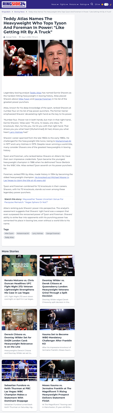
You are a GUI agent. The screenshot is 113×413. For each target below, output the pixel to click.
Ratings (83, 4)
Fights (63, 4)
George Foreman (43, 99)
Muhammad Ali (63, 141)
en (96, 4)
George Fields (11, 37)
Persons (72, 4)
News (53, 4)
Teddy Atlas (35, 93)
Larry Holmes (16, 132)
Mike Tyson (24, 99)
